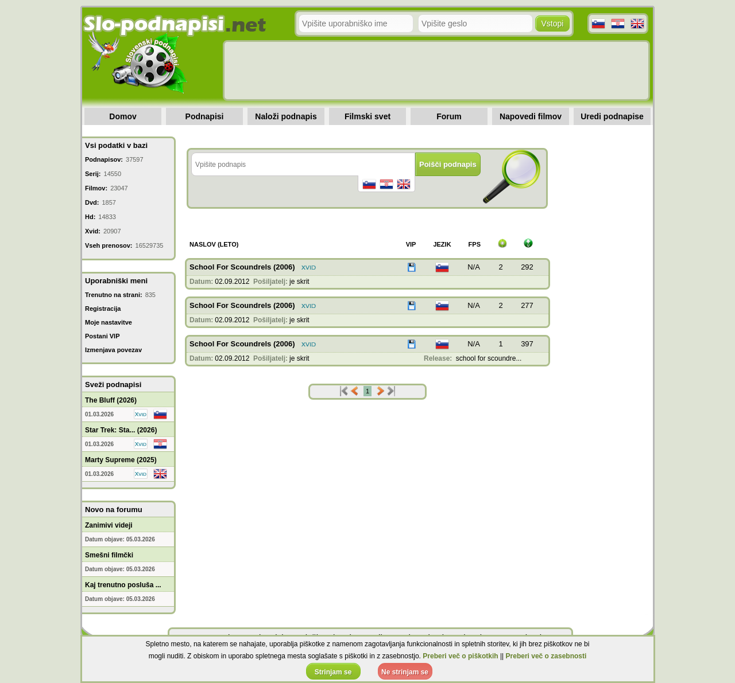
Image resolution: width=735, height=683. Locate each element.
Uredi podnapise (612, 116)
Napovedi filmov (531, 116)
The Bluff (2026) (111, 400)
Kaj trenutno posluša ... (123, 585)
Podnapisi (204, 116)
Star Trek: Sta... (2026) (121, 430)
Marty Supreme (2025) (121, 460)
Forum (449, 116)
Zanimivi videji (109, 525)
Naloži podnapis (285, 116)
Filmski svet (367, 116)
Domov (122, 116)
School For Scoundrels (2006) (242, 267)
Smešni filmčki (109, 555)
